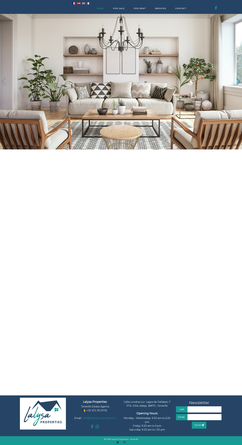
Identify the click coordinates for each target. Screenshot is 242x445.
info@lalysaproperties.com (99, 418)
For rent (140, 8)
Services (160, 8)
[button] (238, 81)
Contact (180, 8)
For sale (119, 8)
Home (100, 8)
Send (199, 425)
